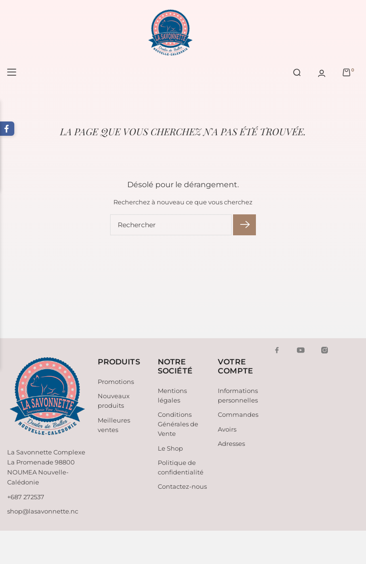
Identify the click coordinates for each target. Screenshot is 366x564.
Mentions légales (172, 395)
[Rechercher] (171, 224)
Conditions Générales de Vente (178, 424)
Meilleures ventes (114, 424)
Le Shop (170, 448)
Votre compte (235, 366)
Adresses (231, 443)
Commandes (238, 414)
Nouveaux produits (114, 400)
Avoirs (227, 429)
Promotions (116, 381)
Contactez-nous (182, 486)
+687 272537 (25, 497)
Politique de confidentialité (180, 467)
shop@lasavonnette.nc (42, 511)
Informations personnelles (238, 395)
